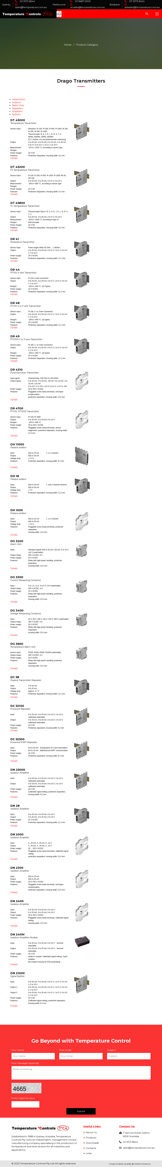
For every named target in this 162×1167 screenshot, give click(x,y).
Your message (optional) (25, 1063)
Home (67, 44)
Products (90, 1138)
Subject (111, 1050)
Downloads (92, 1143)
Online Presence (142, 1164)
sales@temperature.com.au (31, 7)
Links (88, 1153)
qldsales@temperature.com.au (142, 7)
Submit (81, 1111)
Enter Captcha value (23, 1098)
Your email (65, 1050)
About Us (91, 1132)
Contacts (90, 1148)
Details (14, 158)
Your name (18, 1050)
